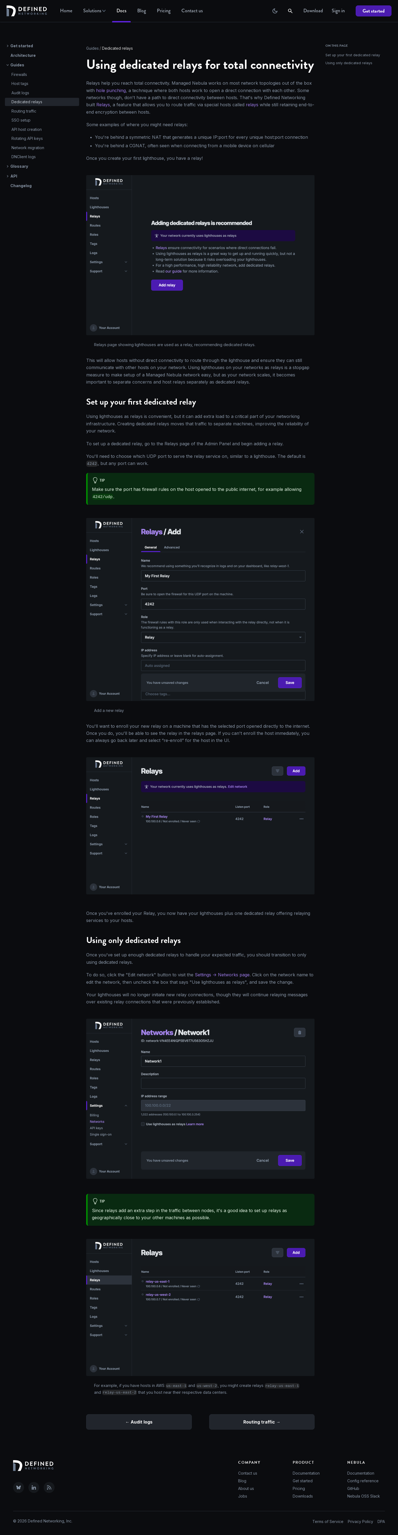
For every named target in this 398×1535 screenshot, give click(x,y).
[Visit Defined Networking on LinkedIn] (33, 1487)
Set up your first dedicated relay (352, 55)
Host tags (19, 83)
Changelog (21, 185)
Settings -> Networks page (222, 974)
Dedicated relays (26, 101)
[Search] (291, 11)
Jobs (242, 1496)
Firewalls (19, 74)
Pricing (163, 10)
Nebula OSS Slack (363, 1496)
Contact (192, 10)
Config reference (363, 1480)
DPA (381, 1521)
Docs (121, 10)
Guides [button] (17, 65)
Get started (374, 10)
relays (252, 104)
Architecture (23, 55)
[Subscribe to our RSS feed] (49, 1487)
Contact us (247, 1473)
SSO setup (21, 120)
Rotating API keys (27, 138)
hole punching (111, 90)
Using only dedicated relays (348, 63)
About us (246, 1488)
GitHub (353, 1488)
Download (313, 10)
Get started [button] (21, 45)
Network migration (27, 147)
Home (66, 10)
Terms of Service (327, 1521)
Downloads (303, 1496)
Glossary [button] (19, 166)
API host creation (26, 129)
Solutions (94, 10)
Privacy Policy (360, 1521)
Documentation (306, 1473)
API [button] (13, 176)
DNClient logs (23, 156)
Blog (141, 10)
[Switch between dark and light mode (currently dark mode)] (275, 11)
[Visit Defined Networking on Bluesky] (18, 1487)
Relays (103, 104)
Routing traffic (23, 111)
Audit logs (20, 92)
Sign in (338, 10)
